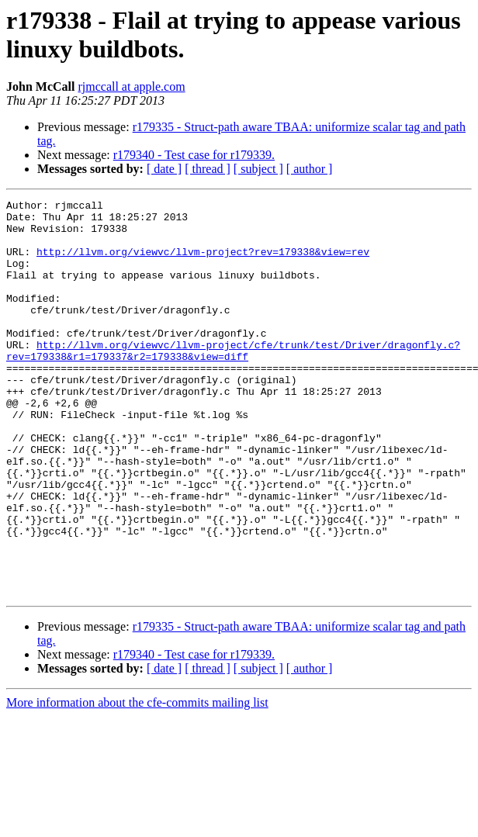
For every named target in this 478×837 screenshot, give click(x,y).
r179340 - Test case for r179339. (194, 154)
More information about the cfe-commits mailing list (137, 781)
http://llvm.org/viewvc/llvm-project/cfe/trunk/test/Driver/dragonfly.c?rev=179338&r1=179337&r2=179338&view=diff (233, 382)
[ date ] (164, 168)
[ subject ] (258, 168)
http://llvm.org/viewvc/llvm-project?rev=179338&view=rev (202, 263)
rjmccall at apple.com (131, 86)
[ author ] (309, 168)
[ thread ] (207, 168)
